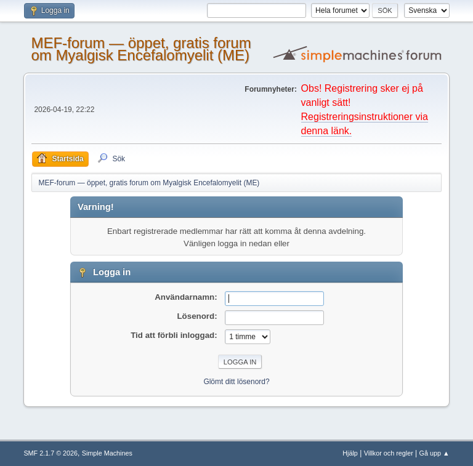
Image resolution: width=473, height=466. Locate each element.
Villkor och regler (388, 453)
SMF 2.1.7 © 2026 (50, 453)
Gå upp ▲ (434, 453)
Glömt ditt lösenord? (236, 381)
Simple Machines (107, 453)
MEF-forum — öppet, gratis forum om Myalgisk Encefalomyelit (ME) (141, 48)
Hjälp (350, 453)
